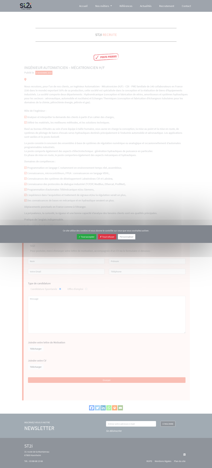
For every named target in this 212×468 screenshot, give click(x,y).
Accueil (83, 6)
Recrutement (166, 6)
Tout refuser (107, 236)
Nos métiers (102, 6)
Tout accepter (87, 236)
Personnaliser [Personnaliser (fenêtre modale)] (127, 236)
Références (126, 6)
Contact (186, 6)
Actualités (145, 6)
